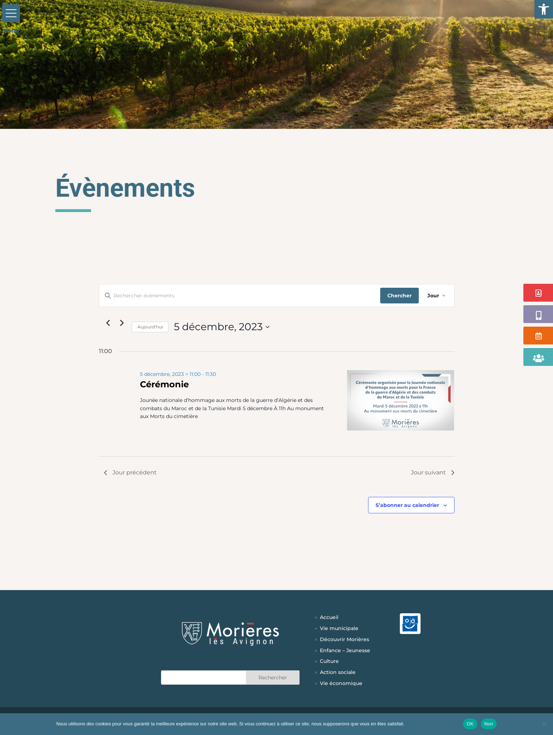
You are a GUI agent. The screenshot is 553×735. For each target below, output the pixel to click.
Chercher (399, 295)
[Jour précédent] (108, 322)
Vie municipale (339, 628)
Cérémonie (164, 384)
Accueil (329, 617)
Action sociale (338, 672)
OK (470, 723)
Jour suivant (432, 472)
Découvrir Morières (344, 639)
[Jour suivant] (122, 322)
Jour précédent (130, 472)
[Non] (544, 724)
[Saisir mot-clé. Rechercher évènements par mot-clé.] (239, 296)
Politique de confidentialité (432, 723)
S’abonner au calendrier (407, 505)
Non (488, 723)
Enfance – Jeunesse (345, 650)
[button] (543, 9)
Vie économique (341, 683)
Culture (329, 661)
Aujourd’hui (150, 326)
